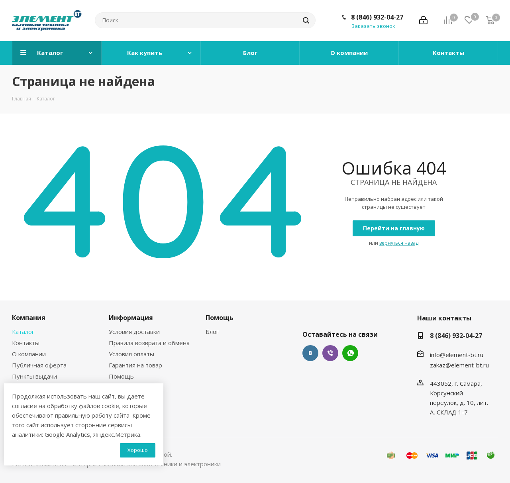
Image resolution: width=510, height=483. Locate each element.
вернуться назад (398, 243)
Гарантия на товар (135, 365)
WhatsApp (350, 353)
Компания (28, 317)
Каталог (23, 332)
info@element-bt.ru (456, 355)
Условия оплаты (131, 354)
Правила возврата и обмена (149, 343)
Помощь (121, 376)
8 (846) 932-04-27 (377, 17)
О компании (29, 354)
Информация (131, 317)
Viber (330, 353)
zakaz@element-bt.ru (459, 365)
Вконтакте (310, 353)
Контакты (25, 343)
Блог (212, 332)
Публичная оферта (39, 365)
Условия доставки (134, 332)
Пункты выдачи (34, 376)
